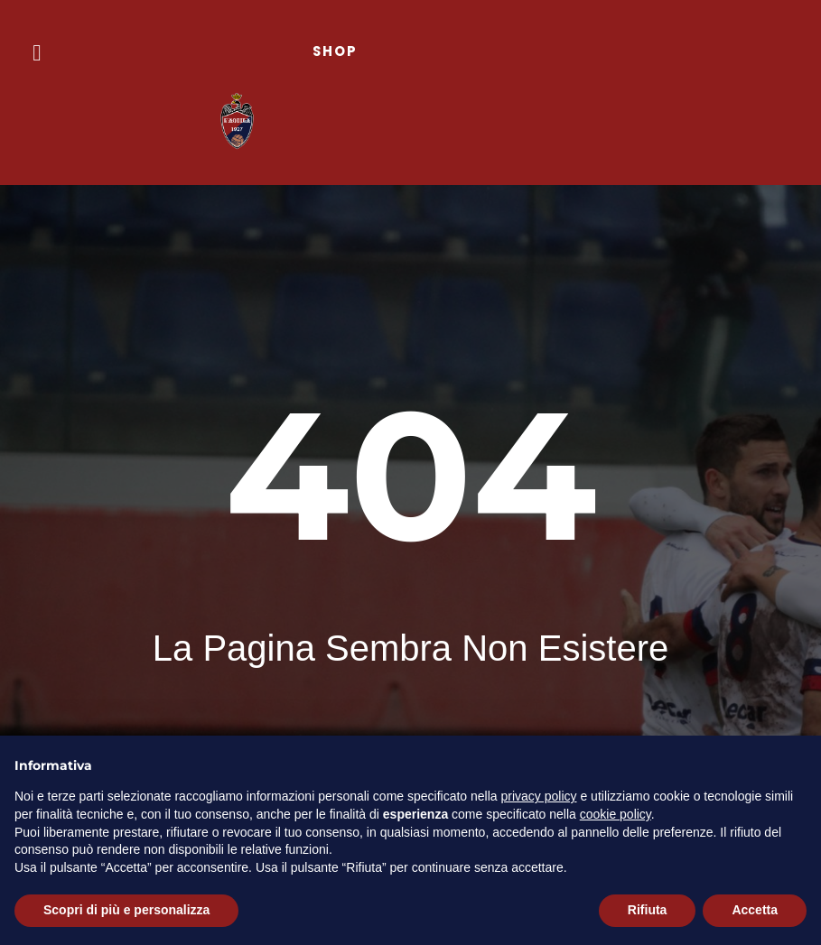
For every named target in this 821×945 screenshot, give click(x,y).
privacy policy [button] (539, 796)
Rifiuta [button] (647, 910)
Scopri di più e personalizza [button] (126, 910)
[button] (37, 53)
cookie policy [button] (615, 814)
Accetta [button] (755, 910)
